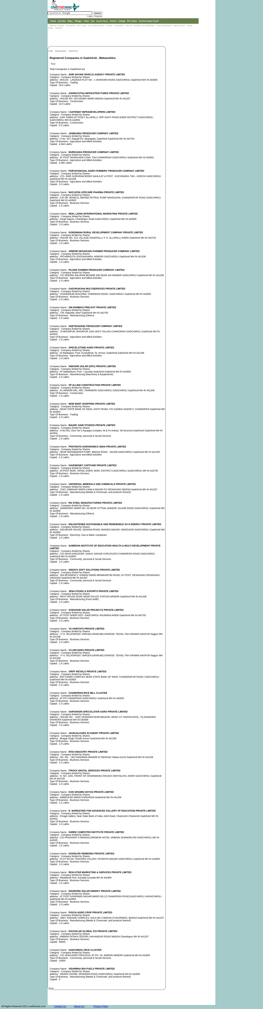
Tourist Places (102, 21)
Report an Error (180, 25)
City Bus (62, 21)
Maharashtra (61, 51)
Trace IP (129, 25)
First (53, 64)
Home (53, 21)
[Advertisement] (109, 37)
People (51, 28)
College (121, 21)
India (50, 51)
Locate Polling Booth (164, 25)
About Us (79, 1006)
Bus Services (70, 25)
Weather (110, 25)
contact (190, 25)
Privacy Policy (100, 1006)
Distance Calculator (56, 25)
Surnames (58, 28)
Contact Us (60, 1006)
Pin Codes (132, 21)
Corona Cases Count (149, 21)
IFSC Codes (82, 25)
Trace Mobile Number (96, 25)
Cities (86, 21)
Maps (70, 21)
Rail (92, 21)
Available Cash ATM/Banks (144, 25)
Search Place (119, 25)
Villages (78, 21)
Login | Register (94, 16)
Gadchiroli (73, 51)
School (113, 21)
